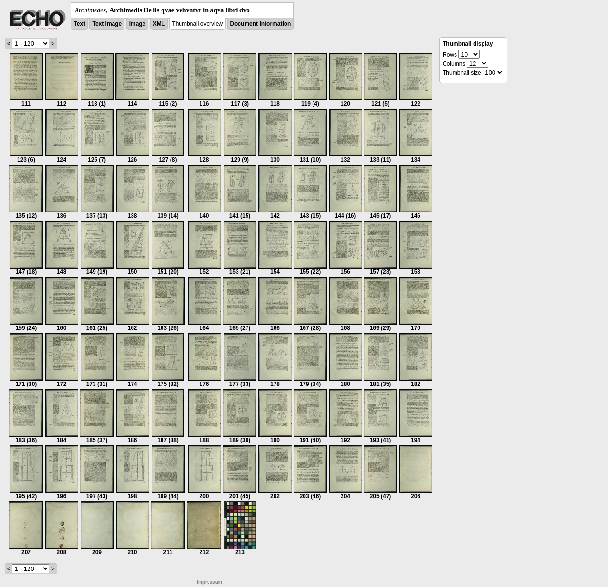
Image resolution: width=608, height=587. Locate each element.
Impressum (209, 582)
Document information (260, 23)
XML (159, 23)
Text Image (107, 23)
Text (79, 23)
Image (137, 23)
